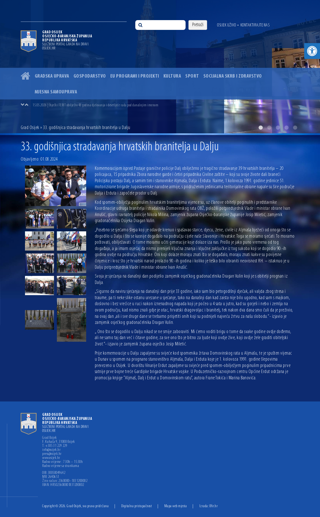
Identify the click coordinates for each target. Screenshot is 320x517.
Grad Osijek (30, 127)
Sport (192, 76)
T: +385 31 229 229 (54, 446)
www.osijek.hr (51, 458)
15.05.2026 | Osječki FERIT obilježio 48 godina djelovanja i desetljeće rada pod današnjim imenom (95, 105)
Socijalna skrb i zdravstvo (232, 76)
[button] (312, 51)
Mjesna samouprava (56, 92)
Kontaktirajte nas (255, 25)
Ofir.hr (213, 506)
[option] (160, 66)
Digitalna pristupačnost (136, 506)
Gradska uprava (52, 76)
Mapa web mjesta (175, 506)
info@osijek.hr (51, 450)
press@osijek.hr (52, 454)
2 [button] (269, 127)
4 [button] (286, 127)
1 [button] (260, 127)
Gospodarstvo (90, 76)
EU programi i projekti (134, 76)
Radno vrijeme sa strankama (60, 466)
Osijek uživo (226, 25)
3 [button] (278, 127)
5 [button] (295, 127)
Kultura (172, 76)
